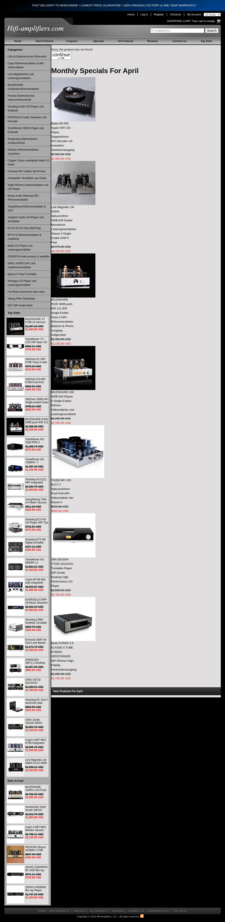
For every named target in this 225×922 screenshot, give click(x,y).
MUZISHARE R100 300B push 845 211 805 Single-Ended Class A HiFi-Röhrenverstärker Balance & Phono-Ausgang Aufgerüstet (62, 317)
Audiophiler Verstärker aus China (27, 178)
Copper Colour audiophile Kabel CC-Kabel (29, 162)
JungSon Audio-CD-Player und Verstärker (26, 219)
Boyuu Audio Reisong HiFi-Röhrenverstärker (23, 197)
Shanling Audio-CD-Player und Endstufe (26, 108)
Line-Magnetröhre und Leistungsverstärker (21, 76)
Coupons (72, 41)
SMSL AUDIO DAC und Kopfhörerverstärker (21, 265)
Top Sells (206, 41)
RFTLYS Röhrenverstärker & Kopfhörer (25, 236)
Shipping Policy (158, 911)
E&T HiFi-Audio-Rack (20, 305)
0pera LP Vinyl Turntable (22, 274)
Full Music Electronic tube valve (26, 291)
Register (159, 14)
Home (130, 14)
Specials (98, 41)
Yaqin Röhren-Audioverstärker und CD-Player (28, 186)
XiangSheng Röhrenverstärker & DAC (27, 208)
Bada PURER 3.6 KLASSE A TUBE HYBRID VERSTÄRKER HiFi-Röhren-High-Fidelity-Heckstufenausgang (64, 656)
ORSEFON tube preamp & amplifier (29, 256)
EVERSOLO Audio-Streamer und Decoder (27, 119)
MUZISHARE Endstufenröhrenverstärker (23, 87)
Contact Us (179, 41)
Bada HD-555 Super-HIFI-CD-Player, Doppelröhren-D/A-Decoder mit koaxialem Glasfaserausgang (63, 137)
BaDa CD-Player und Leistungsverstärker (20, 247)
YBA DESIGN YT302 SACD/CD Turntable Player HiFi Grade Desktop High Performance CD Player (62, 573)
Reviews (152, 41)
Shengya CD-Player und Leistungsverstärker (22, 282)
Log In (144, 14)
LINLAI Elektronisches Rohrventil (27, 56)
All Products (125, 41)
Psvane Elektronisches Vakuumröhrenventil (21, 97)
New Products (44, 41)
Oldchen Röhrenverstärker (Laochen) (23, 151)
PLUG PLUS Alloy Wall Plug (24, 228)
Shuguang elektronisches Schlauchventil (23, 140)
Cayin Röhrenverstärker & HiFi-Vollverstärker (26, 65)
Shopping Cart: (179, 21)
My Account (194, 14)
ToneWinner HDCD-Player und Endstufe (26, 130)
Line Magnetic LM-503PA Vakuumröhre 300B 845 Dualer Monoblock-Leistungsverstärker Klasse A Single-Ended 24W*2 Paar (63, 224)
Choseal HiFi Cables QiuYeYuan (27, 171)
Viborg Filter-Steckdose (21, 298)
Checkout (175, 14)
